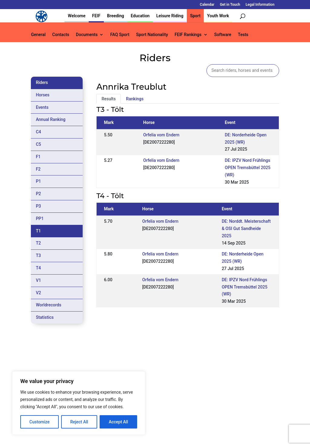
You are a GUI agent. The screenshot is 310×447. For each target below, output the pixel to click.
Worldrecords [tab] (48, 304)
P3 (38, 206)
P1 (38, 181)
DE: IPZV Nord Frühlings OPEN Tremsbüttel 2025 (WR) (248, 167)
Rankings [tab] (134, 98)
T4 (38, 267)
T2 (38, 243)
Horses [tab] (42, 94)
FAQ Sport (119, 34)
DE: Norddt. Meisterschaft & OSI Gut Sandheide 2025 (246, 228)
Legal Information (260, 5)
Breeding (115, 15)
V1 (38, 280)
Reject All (79, 421)
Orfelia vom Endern (161, 134)
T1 (38, 231)
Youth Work (218, 15)
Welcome (76, 15)
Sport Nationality (152, 34)
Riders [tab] (42, 82)
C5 (38, 144)
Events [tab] (42, 107)
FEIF (96, 15)
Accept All (118, 421)
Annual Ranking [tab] (50, 119)
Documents (87, 34)
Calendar (207, 5)
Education (140, 15)
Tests (243, 34)
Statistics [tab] (45, 317)
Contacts (60, 34)
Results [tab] (108, 98)
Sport (195, 15)
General (38, 34)
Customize (39, 421)
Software (222, 34)
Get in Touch (230, 5)
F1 (38, 156)
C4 (38, 131)
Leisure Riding (169, 15)
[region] (78, 403)
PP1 (40, 218)
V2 (38, 292)
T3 (38, 255)
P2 (38, 193)
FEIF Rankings (188, 34)
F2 (38, 169)
